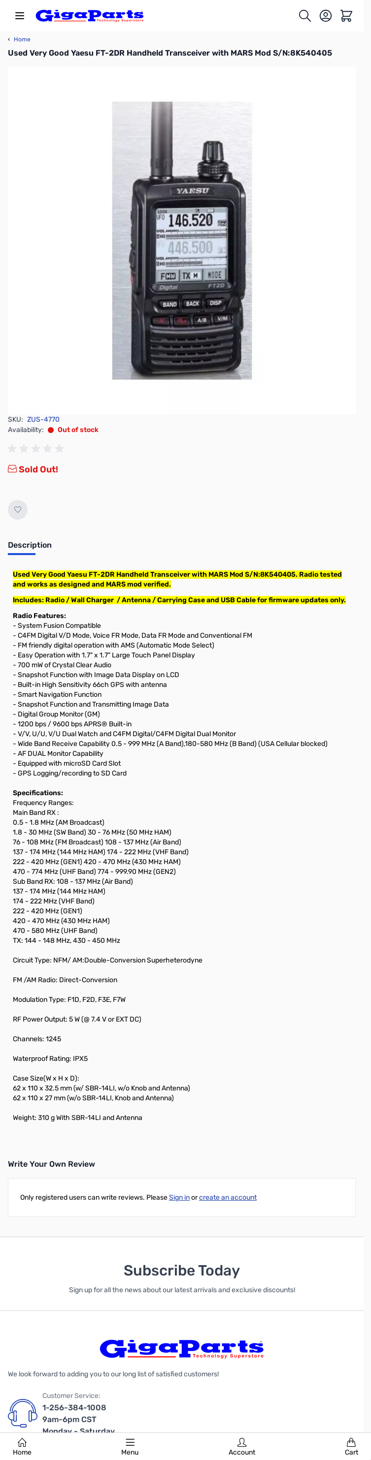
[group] (37, 449)
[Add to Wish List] (18, 510)
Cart (351, 1447)
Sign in (179, 1197)
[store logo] (89, 15)
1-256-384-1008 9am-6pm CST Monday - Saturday (78, 1419)
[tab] (30, 548)
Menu (129, 1447)
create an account (228, 1197)
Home (22, 1447)
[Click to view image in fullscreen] (182, 240)
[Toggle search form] (305, 15)
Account (242, 1447)
